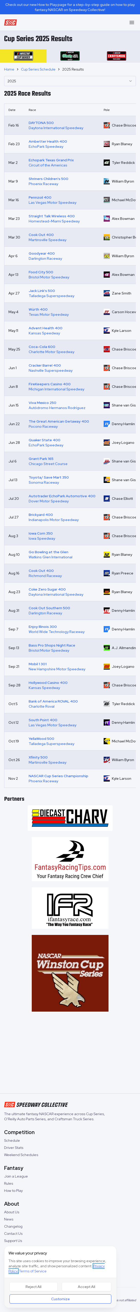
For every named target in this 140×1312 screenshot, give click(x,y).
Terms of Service (33, 1271)
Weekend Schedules (21, 1154)
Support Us (13, 1240)
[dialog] (60, 1277)
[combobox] (70, 81)
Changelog (13, 1226)
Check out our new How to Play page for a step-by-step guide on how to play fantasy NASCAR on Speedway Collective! (70, 7)
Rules (8, 1183)
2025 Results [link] (73, 69)
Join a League (16, 1176)
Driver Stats (13, 1147)
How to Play (13, 1190)
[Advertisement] (70, 1053)
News (8, 1219)
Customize (60, 1299)
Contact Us (13, 1233)
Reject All (33, 1286)
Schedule (12, 1140)
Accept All (86, 1286)
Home (9, 69)
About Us (11, 1212)
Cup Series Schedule (38, 69)
